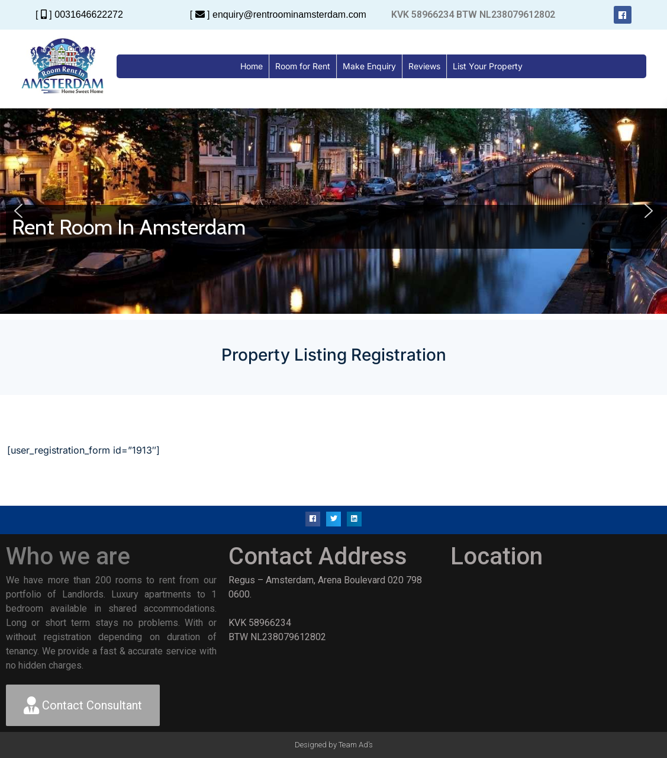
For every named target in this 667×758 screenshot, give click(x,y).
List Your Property (488, 66)
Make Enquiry (369, 66)
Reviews (424, 66)
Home (251, 66)
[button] (18, 210)
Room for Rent (302, 66)
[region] (333, 211)
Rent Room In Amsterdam (129, 227)
